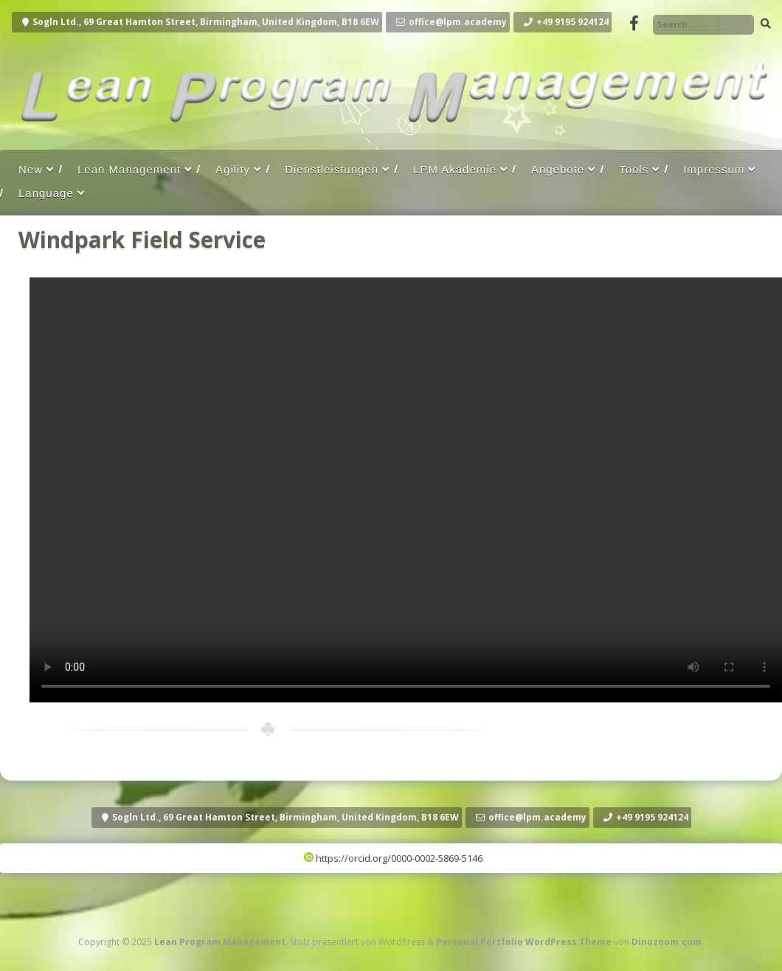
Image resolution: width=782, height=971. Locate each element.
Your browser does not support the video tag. (406, 489)
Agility (232, 169)
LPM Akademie (454, 169)
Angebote (557, 169)
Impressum (713, 169)
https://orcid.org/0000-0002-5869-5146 (393, 858)
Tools (633, 169)
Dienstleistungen (331, 169)
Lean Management (129, 169)
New (30, 169)
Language (46, 193)
